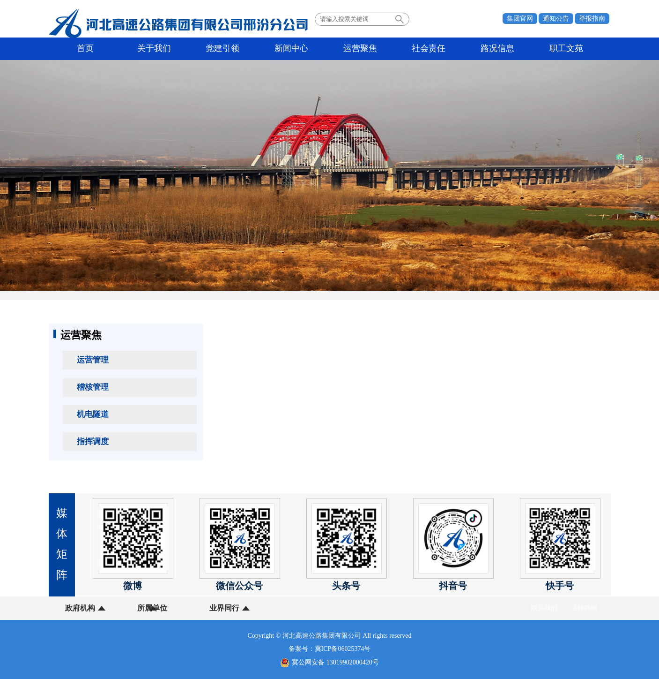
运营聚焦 (301, 48)
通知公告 (556, 18)
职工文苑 (469, 48)
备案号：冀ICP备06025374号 (330, 648)
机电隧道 (93, 414)
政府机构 (80, 608)
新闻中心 (246, 48)
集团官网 (520, 18)
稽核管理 (93, 387)
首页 (78, 48)
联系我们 (544, 607)
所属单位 (139, 608)
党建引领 (190, 48)
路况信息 (413, 48)
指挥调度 (93, 441)
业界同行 (197, 608)
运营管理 (93, 359)
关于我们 (134, 48)
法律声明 (584, 607)
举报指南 (592, 18)
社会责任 (357, 48)
